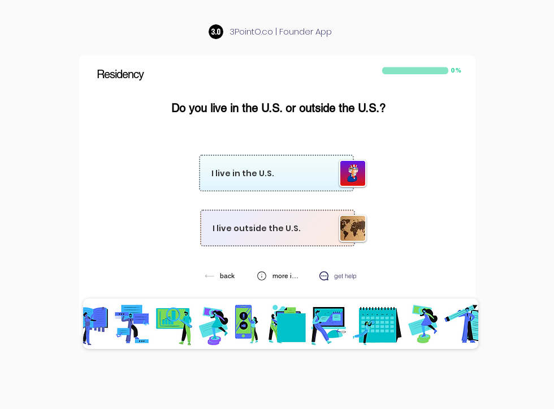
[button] (278, 275)
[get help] (337, 275)
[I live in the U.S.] (276, 173)
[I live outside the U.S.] (277, 228)
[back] (220, 275)
